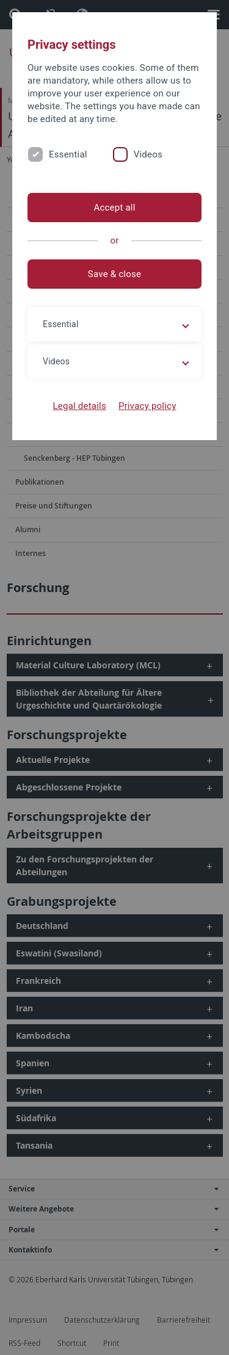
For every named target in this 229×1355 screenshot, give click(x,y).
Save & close (114, 274)
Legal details (79, 405)
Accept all (114, 207)
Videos (148, 154)
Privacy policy (147, 405)
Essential (68, 154)
